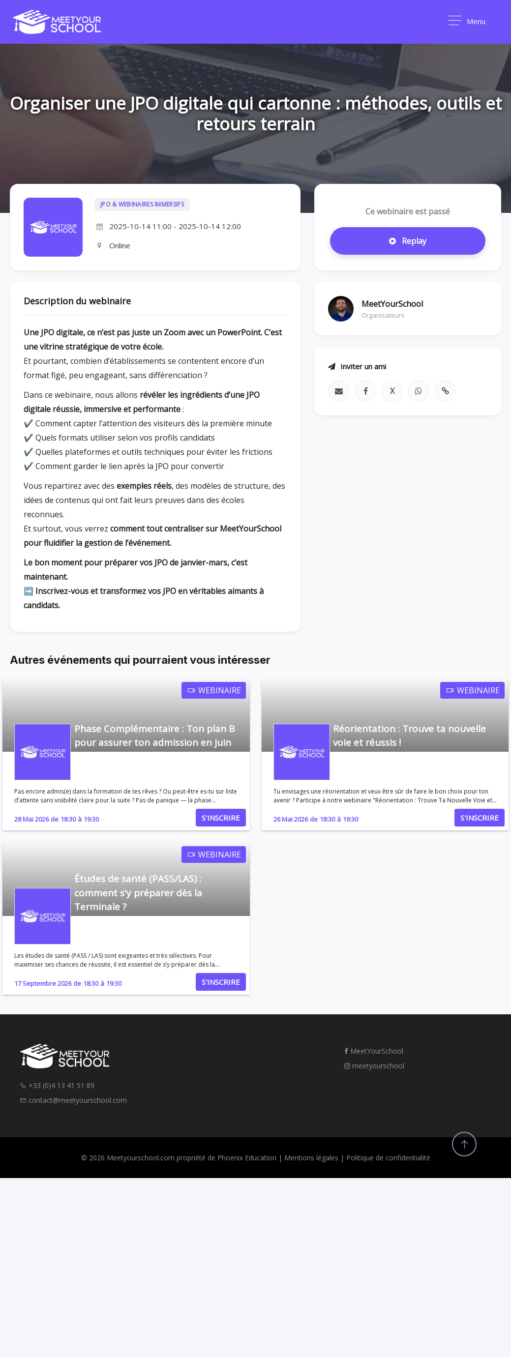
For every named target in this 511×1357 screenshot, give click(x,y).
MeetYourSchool (373, 1051)
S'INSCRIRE (221, 818)
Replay (407, 241)
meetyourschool (374, 1065)
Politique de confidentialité (388, 1157)
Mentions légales (311, 1157)
